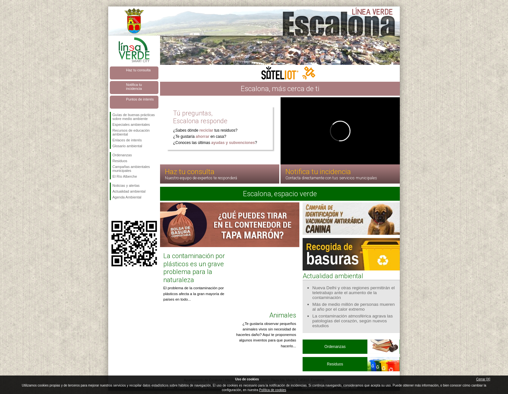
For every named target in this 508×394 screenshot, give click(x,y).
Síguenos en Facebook (114, 210)
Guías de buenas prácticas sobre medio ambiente (133, 117)
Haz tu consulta (138, 70)
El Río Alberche (124, 176)
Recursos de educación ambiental (131, 132)
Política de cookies (272, 390)
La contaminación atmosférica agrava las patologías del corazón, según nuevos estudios (352, 321)
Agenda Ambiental (126, 197)
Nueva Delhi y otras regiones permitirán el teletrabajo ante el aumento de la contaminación (353, 292)
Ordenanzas (122, 155)
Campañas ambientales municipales (131, 169)
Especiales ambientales (131, 124)
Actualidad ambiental (128, 191)
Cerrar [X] (483, 379)
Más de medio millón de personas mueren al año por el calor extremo (353, 307)
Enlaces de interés (127, 140)
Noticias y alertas (126, 185)
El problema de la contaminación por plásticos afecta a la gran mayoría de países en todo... (193, 293)
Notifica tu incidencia (134, 86)
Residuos (119, 161)
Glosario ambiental (127, 146)
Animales (282, 315)
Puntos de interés (140, 99)
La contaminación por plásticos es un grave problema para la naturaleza (194, 267)
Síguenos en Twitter (124, 210)
